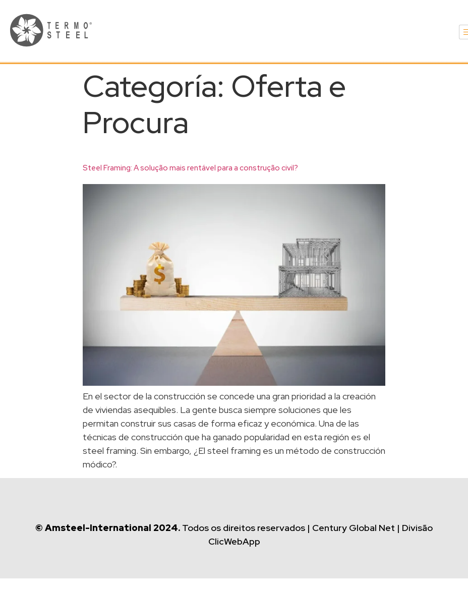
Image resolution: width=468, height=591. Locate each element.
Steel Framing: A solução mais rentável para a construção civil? (190, 168)
